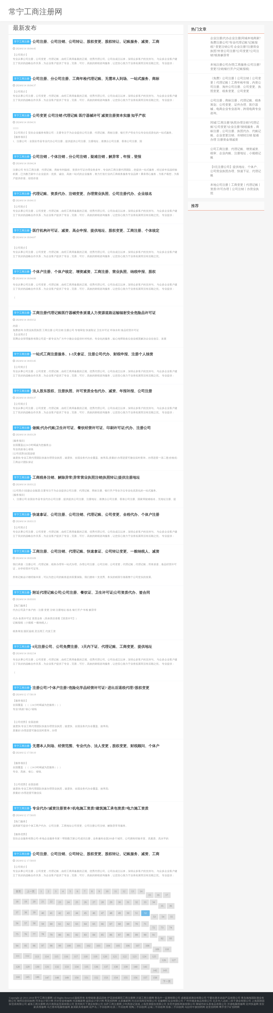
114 (47, 956)
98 (51, 945)
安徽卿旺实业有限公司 (170, 1000)
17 (167, 894)
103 (98, 945)
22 (51, 901)
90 (145, 934)
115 (56, 956)
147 (47, 977)
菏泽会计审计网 (44, 1000)
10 (107, 891)
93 (170, 938)
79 (51, 934)
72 (153, 927)
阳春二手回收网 (175, 1005)
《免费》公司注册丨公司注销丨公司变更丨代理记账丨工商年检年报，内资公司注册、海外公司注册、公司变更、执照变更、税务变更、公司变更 (235, 85)
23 (59, 902)
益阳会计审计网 (95, 1000)
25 (77, 902)
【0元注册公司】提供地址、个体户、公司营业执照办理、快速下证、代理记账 (235, 171)
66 (102, 923)
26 (85, 902)
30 (119, 902)
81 (68, 934)
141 (145, 966)
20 (34, 901)
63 (77, 923)
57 (25, 923)
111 (17, 955)
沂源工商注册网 (145, 997)
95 (25, 945)
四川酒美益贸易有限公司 (60, 1002)
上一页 (31, 891)
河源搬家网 (79, 1000)
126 (164, 960)
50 (128, 913)
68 (119, 923)
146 (37, 977)
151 (86, 977)
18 (17, 901)
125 (154, 956)
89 (136, 934)
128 (18, 966)
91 (153, 934)
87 (119, 934)
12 (124, 891)
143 (165, 970)
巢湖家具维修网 (80, 1005)
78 (42, 934)
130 (37, 966)
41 (51, 913)
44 (77, 913)
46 (94, 913)
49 (119, 913)
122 (125, 956)
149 (67, 977)
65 (94, 923)
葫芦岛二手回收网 (99, 1005)
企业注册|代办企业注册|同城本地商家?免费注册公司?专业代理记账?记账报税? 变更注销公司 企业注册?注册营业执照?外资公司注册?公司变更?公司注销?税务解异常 (235, 47)
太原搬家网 (124, 1000)
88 (128, 934)
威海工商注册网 (36, 1002)
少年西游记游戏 (131, 1002)
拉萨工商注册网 (113, 1002)
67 (111, 923)
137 (106, 966)
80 (59, 934)
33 (145, 902)
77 (34, 934)
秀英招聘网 (111, 1000)
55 (171, 916)
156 (135, 977)
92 (162, 938)
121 (115, 956)
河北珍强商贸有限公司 (144, 1000)
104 (108, 945)
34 (153, 902)
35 (162, 905)
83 (85, 934)
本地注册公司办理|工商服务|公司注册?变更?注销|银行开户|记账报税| (235, 67)
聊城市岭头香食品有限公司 (211, 1002)
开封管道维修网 (63, 1000)
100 (69, 945)
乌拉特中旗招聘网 (194, 1005)
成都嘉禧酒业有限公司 (193, 997)
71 (145, 923)
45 (85, 913)
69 (128, 923)
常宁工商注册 (22, 41)
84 (94, 934)
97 (42, 945)
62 (68, 923)
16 (158, 894)
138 (116, 966)
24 (68, 902)
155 (126, 977)
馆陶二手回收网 (138, 1005)
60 (51, 923)
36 (170, 905)
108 (147, 945)
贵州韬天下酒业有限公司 (89, 1002)
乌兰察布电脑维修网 (58, 1005)
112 (27, 955)
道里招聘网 (212, 1005)
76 (25, 934)
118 (85, 956)
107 (137, 945)
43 (68, 913)
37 (17, 912)
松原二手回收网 (119, 1005)
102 (88, 945)
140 (135, 966)
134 (76, 966)
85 (102, 934)
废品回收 (101, 997)
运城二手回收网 (156, 1005)
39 (34, 912)
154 (116, 977)
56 (17, 923)
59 (42, 923)
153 (106, 977)
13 (132, 891)
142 (155, 970)
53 (154, 916)
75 (17, 934)
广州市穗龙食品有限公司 (198, 1000)
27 (94, 902)
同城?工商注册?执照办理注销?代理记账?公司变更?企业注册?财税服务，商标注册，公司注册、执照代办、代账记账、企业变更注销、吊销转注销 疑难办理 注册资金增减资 (235, 131)
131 (47, 966)
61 (59, 923)
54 (163, 916)
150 (76, 977)
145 (27, 977)
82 (77, 934)
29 (111, 902)
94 (17, 945)
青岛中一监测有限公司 (167, 997)
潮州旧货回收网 (26, 1000)
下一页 (167, 981)
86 (111, 934)
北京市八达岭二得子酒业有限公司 (232, 1000)
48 (111, 913)
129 (27, 966)
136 (96, 966)
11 (115, 891)
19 (25, 901)
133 (67, 966)
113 (37, 956)
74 (170, 927)
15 (149, 894)
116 (66, 956)
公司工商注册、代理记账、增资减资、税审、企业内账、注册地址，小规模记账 (235, 153)
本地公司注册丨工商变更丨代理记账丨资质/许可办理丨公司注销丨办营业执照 (235, 189)
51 (136, 913)
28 (102, 902)
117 (76, 956)
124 (144, 956)
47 (102, 913)
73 (162, 927)
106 (128, 945)
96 (34, 945)
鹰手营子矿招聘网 (229, 1005)
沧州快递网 (252, 1002)
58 (34, 923)
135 (86, 966)
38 (25, 912)
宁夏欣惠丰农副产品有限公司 (223, 997)
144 (18, 977)
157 (145, 977)
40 (42, 913)
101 (79, 945)
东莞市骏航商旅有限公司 (181, 1002)
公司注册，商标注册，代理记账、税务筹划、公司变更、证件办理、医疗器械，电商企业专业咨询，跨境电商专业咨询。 (235, 107)
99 (59, 945)
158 (155, 977)
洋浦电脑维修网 (236, 1002)
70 (136, 923)
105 (118, 945)
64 (85, 923)
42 (59, 913)
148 (57, 977)
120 (105, 956)
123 (134, 956)
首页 (18, 891)
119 (95, 956)
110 (167, 949)
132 (57, 966)
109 (157, 949)
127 (174, 960)
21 (42, 901)
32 (136, 902)
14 (141, 891)
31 (128, 902)
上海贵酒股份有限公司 (153, 1002)
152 (96, 977)
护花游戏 (112, 997)
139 (126, 966)
